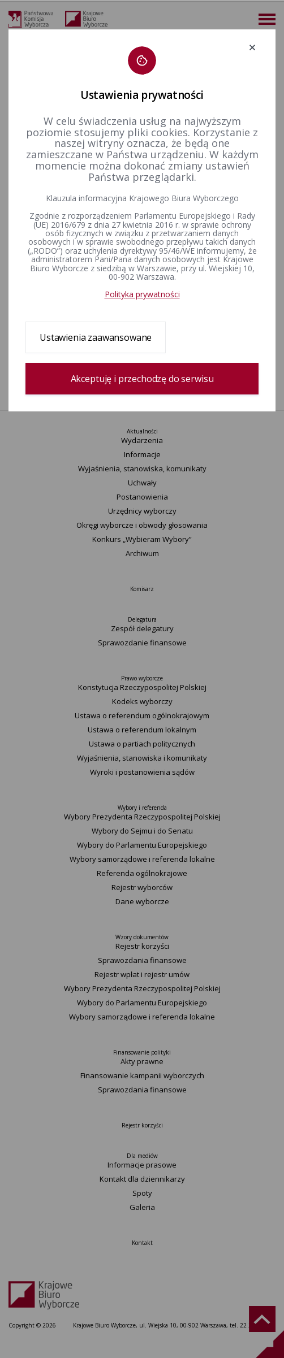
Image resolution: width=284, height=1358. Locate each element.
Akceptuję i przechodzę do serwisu (142, 378)
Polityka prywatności (142, 294)
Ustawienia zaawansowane (96, 337)
